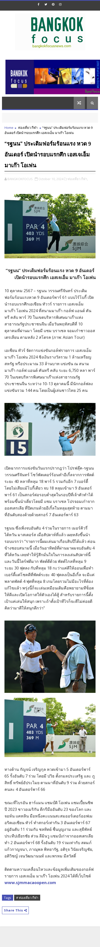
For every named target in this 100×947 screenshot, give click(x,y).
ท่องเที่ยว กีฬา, (78, 179)
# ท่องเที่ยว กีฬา (27, 897)
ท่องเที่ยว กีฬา (27, 127)
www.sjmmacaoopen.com (30, 882)
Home (8, 127)
